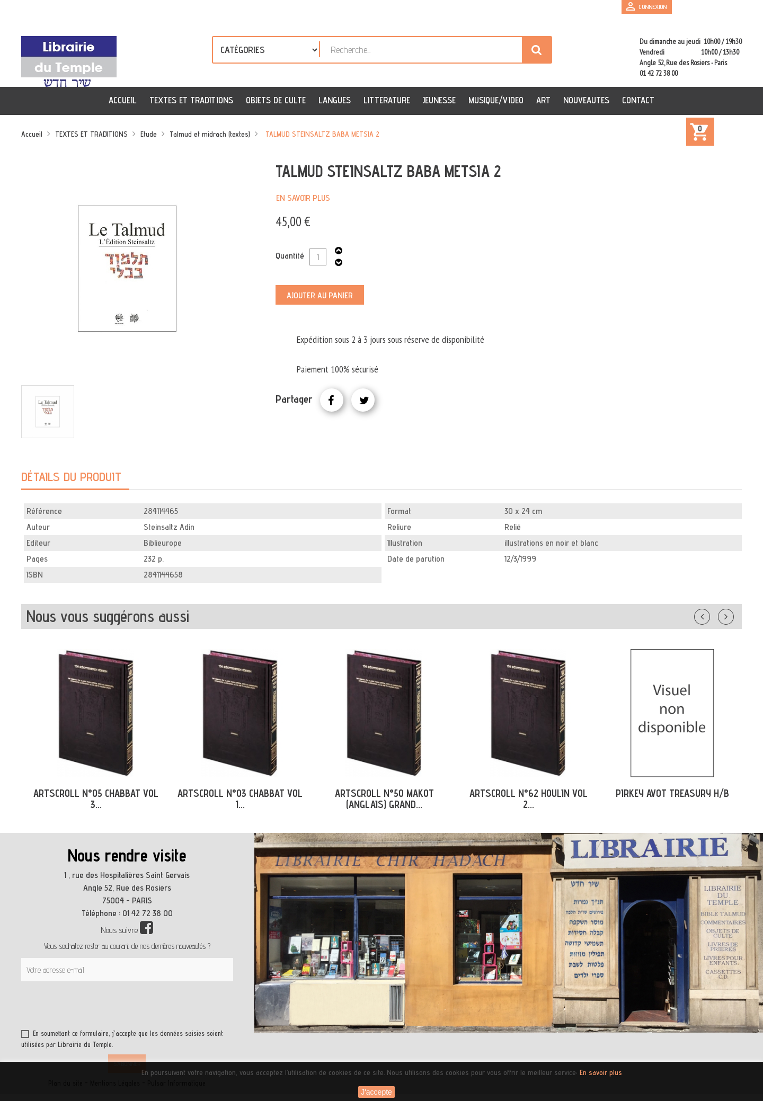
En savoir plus (303, 198)
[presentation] (122, 1007)
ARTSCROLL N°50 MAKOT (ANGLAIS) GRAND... (384, 798)
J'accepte (376, 1092)
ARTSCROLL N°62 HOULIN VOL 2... (528, 798)
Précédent (713, 614)
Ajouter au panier (320, 295)
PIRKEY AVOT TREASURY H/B (672, 793)
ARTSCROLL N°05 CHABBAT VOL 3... (95, 798)
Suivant (733, 614)
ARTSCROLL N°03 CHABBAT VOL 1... (240, 798)
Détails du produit (71, 476)
